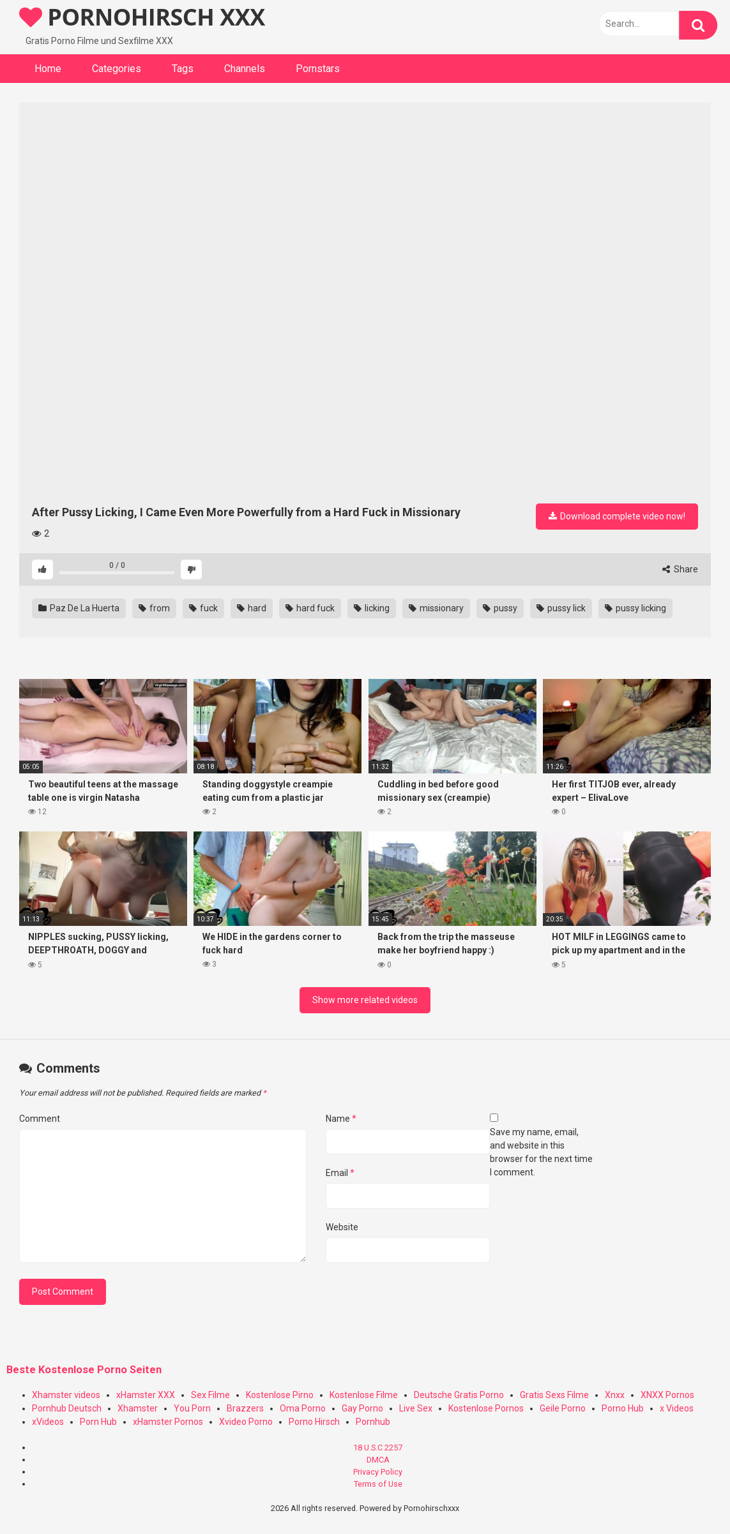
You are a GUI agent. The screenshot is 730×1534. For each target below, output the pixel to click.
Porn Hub (98, 1422)
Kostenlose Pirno (280, 1395)
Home (47, 69)
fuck (203, 608)
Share (680, 569)
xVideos (48, 1422)
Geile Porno (563, 1408)
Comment (39, 1118)
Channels (244, 69)
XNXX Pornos (667, 1395)
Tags (183, 69)
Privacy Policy (377, 1472)
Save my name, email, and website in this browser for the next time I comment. (541, 1152)
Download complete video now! (617, 516)
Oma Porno (303, 1408)
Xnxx (615, 1395)
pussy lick (561, 608)
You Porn (192, 1408)
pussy (500, 608)
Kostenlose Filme (364, 1395)
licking (372, 608)
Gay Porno (362, 1408)
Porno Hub (623, 1408)
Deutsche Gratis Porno (459, 1395)
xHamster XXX (145, 1395)
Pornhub (373, 1422)
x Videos (677, 1408)
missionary (436, 608)
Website (342, 1227)
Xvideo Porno (246, 1422)
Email (340, 1173)
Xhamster (138, 1408)
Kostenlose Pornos (486, 1408)
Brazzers (245, 1408)
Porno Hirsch (314, 1422)
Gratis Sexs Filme (554, 1395)
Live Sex (415, 1408)
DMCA (378, 1459)
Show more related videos (365, 1000)
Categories (116, 69)
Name (341, 1118)
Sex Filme (210, 1395)
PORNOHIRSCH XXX (142, 17)
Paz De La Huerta (78, 608)
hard (251, 608)
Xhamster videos (66, 1395)
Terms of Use (378, 1484)
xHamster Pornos (168, 1422)
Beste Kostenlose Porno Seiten (84, 1370)
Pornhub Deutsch (67, 1408)
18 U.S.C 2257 (377, 1447)
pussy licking (635, 608)
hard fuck (310, 608)
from (154, 608)
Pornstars (318, 69)
